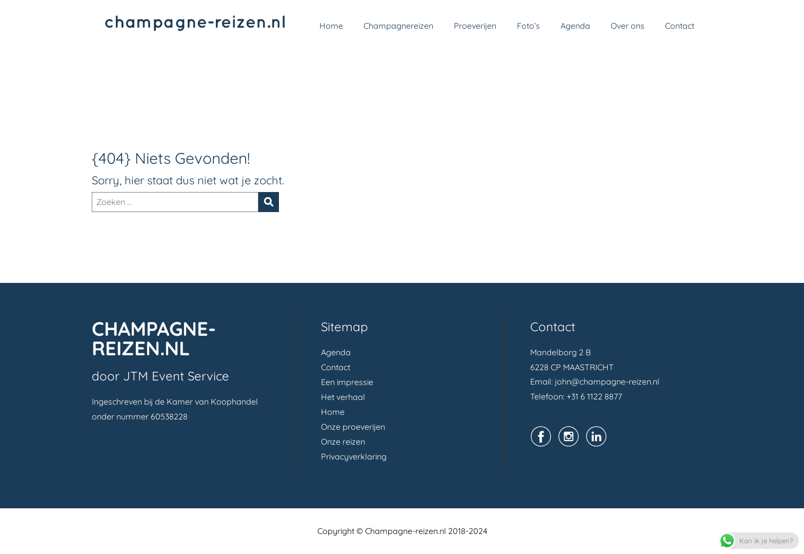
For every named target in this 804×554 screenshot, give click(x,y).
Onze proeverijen (353, 427)
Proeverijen (475, 26)
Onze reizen (343, 441)
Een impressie (347, 382)
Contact (679, 26)
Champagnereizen (398, 26)
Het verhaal (343, 397)
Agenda (575, 26)
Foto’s (528, 26)
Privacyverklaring (354, 456)
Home (331, 26)
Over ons (628, 26)
